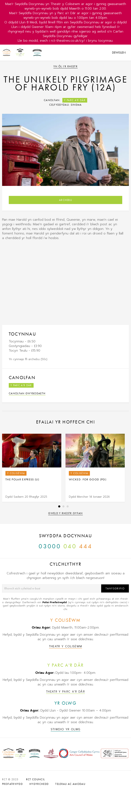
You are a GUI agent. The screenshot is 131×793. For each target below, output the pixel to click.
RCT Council (35, 779)
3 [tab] (68, 506)
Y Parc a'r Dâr (75, 100)
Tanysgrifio (115, 588)
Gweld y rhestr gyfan (65, 513)
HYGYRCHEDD (39, 784)
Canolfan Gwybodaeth (27, 393)
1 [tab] (59, 506)
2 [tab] (63, 506)
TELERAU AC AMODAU (70, 784)
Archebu (65, 200)
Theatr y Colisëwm (65, 646)
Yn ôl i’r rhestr (65, 66)
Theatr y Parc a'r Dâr (65, 692)
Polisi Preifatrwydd (54, 602)
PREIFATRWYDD (12, 784)
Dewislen (119, 52)
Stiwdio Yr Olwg (66, 729)
